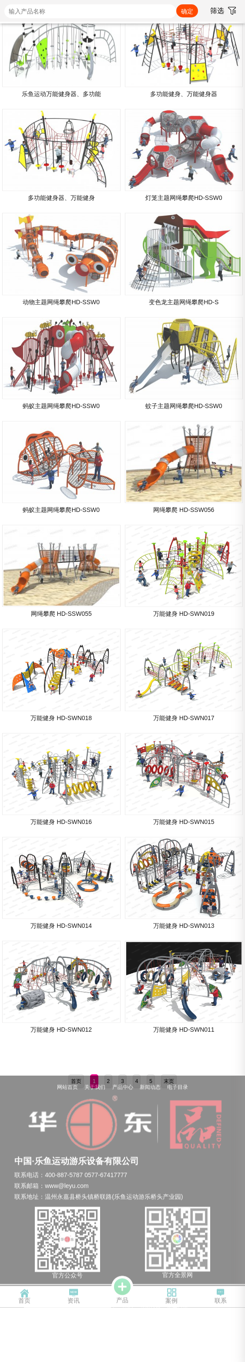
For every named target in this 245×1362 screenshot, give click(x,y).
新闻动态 (150, 1088)
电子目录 (177, 1088)
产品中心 (122, 1088)
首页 (24, 1298)
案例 (171, 1298)
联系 (221, 1298)
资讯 (73, 1298)
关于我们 (94, 1088)
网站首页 (67, 1088)
